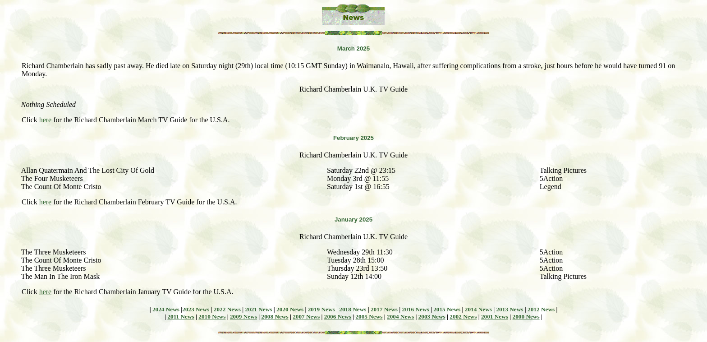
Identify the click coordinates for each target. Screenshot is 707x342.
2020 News (289, 309)
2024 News (165, 309)
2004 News (400, 316)
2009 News (243, 316)
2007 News (306, 316)
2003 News (431, 316)
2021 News (258, 309)
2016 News (415, 309)
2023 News (195, 309)
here (45, 120)
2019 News (321, 309)
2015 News (446, 309)
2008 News (275, 316)
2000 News (526, 316)
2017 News (384, 309)
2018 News (352, 309)
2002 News (463, 316)
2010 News (211, 316)
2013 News (509, 309)
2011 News (180, 316)
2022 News (227, 309)
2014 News (478, 309)
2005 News (368, 316)
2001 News (494, 316)
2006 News (337, 316)
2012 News (541, 309)
